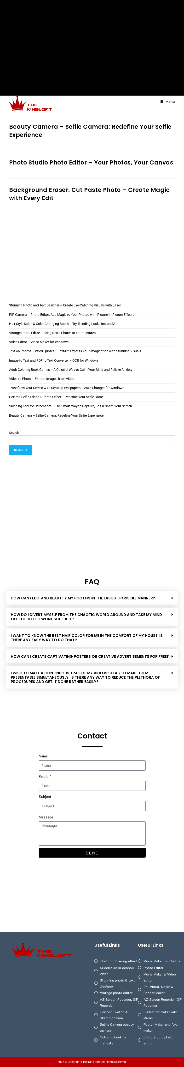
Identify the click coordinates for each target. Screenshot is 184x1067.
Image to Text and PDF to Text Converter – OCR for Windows (53, 360)
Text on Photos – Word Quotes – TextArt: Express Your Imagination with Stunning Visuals (75, 351)
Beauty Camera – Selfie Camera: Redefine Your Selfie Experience (56, 415)
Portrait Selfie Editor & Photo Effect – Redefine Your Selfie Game (56, 397)
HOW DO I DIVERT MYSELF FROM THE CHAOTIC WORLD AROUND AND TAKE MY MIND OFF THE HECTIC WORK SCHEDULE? (86, 617)
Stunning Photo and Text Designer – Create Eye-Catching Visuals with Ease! (65, 305)
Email (44, 776)
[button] (92, 598)
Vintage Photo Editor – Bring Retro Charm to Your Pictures (52, 333)
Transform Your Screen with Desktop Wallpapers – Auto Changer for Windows (66, 388)
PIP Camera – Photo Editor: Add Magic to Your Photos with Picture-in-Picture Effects (71, 315)
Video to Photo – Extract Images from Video (41, 379)
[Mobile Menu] (168, 101)
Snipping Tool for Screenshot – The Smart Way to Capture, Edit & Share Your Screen (70, 406)
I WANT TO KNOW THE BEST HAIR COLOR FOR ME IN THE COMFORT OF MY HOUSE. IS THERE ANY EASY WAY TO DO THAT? (87, 637)
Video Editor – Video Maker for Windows (39, 342)
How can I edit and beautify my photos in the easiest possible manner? (83, 598)
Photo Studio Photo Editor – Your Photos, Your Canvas (91, 162)
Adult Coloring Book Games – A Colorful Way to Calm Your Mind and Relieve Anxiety (70, 370)
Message (46, 816)
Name (43, 755)
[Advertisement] (92, 36)
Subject (45, 796)
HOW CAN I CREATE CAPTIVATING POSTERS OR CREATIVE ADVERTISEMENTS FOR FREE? (90, 656)
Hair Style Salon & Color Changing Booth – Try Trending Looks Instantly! (62, 324)
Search (14, 432)
